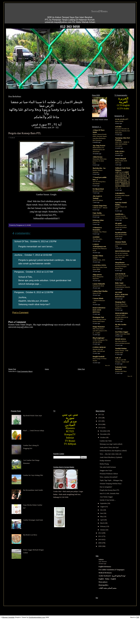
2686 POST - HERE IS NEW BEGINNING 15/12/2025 (122, 144)
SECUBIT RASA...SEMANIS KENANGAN (121, 294)
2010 (100, 539)
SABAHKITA (120, 193)
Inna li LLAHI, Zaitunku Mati (109, 493)
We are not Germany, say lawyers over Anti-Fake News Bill (122, 255)
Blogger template (8, 617)
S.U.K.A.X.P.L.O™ (121, 119)
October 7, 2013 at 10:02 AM (38, 255)
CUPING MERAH (99, 347)
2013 (100, 428)
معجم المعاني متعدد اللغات (107, 588)
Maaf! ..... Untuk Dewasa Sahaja (33, 430)
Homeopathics (103, 585)
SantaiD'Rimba (99, 11)
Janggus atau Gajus (106, 470)
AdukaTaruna (97, 157)
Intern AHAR (119, 121)
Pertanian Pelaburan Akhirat (109, 474)
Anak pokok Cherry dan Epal (109, 447)
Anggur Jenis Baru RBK (122, 334)
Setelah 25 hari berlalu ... (108, 500)
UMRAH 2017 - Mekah (100, 207)
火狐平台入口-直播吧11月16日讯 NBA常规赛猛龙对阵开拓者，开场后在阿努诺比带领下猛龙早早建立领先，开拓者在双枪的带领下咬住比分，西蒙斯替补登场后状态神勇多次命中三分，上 (122, 180)
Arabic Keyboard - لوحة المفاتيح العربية (112, 576)
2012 (100, 533)
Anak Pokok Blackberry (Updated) (111, 457)
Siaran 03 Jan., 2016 (99, 260)
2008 (100, 546)
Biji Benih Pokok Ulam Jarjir (32, 416)
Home (47, 369)
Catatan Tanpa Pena (100, 206)
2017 (100, 414)
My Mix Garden (120, 324)
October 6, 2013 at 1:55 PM (43, 241)
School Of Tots (21, 241)
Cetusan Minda (98, 298)
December (103, 431)
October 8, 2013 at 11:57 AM (39, 272)
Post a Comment (20, 312)
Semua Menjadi (120, 159)
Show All (107, 365)
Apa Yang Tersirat (99, 145)
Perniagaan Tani (98, 317)
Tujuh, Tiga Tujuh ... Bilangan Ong (111, 480)
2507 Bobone (103, 561)
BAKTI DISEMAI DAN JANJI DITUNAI (99, 310)
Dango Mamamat (99, 327)
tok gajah (118, 223)
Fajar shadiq (97, 213)
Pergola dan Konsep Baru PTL (24, 133)
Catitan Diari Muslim (100, 291)
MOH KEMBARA (121, 313)
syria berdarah (120, 274)
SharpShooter (120, 262)
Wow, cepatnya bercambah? (109, 477)
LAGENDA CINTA (99, 265)
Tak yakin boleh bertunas (108, 467)
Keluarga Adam (98, 220)
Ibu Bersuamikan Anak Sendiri (33, 490)
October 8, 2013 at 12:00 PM (39, 292)
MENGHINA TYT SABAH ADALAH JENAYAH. (99, 149)
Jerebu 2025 (119, 153)
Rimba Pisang (104, 464)
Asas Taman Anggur (106, 497)
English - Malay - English (107, 579)
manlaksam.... (120, 214)
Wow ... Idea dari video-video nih (110, 454)
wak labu (118, 127)
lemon (117, 326)
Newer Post (12, 369)
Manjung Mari (120, 302)
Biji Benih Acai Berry (30, 535)
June (101, 513)
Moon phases (103, 582)
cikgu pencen (97, 275)
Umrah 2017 (96, 222)
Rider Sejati (119, 283)
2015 (100, 421)
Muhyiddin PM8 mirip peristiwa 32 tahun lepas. (100, 161)
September (103, 503)
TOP (137, 617)
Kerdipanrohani (98, 189)
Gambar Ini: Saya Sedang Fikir (33, 475)
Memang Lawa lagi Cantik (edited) (111, 444)
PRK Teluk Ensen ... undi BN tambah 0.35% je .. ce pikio (100, 330)
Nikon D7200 (97, 293)
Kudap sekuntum (105, 460)
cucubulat (96, 237)
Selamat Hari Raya (121, 371)
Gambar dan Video (106, 441)
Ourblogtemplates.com (37, 617)
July (101, 510)
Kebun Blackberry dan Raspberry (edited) (113, 451)
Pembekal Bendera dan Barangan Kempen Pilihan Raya (122, 266)
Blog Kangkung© (99, 338)
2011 (100, 536)
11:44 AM (28, 225)
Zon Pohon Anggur (121, 332)
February (103, 526)
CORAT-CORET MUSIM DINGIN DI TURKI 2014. (121, 317)
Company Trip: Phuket (100, 232)
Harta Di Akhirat (98, 200)
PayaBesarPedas (121, 232)
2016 (100, 418)
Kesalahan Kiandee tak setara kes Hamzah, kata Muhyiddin (122, 130)
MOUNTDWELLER (122, 251)
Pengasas (19, 272)
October (103, 437)
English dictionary (105, 567)
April (102, 520)
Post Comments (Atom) (25, 371)
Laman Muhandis (99, 284)
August (102, 507)
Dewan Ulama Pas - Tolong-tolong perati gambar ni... (121, 306)
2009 (100, 543)
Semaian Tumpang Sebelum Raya (110, 484)
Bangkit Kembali (98, 356)
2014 (100, 424)
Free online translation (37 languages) (111, 570)
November (103, 434)
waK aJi (118, 358)
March (102, 523)
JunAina (18, 255)
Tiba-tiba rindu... (98, 239)
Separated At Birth (98, 286)
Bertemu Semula (98, 191)
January (102, 530)
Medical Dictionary (105, 573)
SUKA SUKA (119, 151)
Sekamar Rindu (120, 242)
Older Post (81, 369)
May (101, 516)
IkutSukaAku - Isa (99, 168)
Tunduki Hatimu (121, 348)
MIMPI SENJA (120, 339)
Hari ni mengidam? (106, 487)
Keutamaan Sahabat (99, 215)
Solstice (101, 559)
